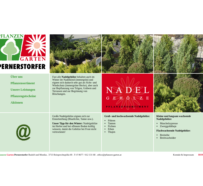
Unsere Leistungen (23, 89)
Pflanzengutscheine (23, 96)
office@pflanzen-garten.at (109, 154)
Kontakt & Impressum (183, 154)
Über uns (17, 77)
